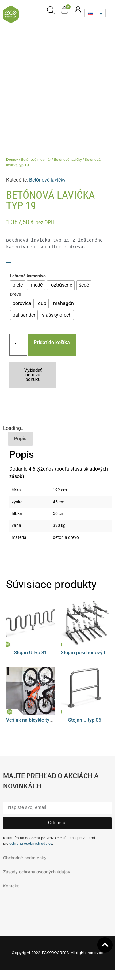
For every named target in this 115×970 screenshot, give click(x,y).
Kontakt (11, 885)
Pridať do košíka (52, 342)
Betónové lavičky (68, 159)
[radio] (17, 285)
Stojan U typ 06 (84, 720)
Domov (12, 159)
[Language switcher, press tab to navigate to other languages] (95, 13)
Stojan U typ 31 (30, 653)
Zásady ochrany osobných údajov (36, 871)
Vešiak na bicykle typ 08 (32, 720)
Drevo (15, 294)
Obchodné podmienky (25, 857)
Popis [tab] (20, 439)
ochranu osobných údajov (30, 843)
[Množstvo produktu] (18, 345)
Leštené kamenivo (28, 276)
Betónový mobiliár (36, 159)
